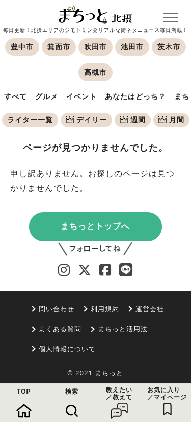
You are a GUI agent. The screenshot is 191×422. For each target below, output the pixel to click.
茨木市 (168, 47)
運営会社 (149, 309)
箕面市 (58, 47)
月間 (171, 120)
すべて (15, 96)
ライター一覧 (30, 120)
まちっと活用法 (123, 329)
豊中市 (22, 47)
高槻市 (95, 72)
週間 (133, 120)
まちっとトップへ (95, 226)
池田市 (132, 47)
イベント (81, 96)
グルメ (46, 96)
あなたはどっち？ (135, 96)
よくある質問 (60, 329)
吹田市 (95, 47)
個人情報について (67, 349)
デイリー (86, 120)
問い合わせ (56, 309)
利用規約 (105, 309)
